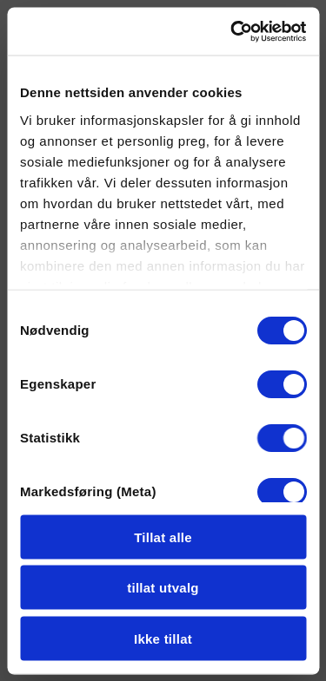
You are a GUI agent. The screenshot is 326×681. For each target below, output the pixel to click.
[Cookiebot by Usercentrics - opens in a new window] (232, 31)
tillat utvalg (162, 587)
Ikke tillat (163, 638)
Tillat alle (163, 536)
